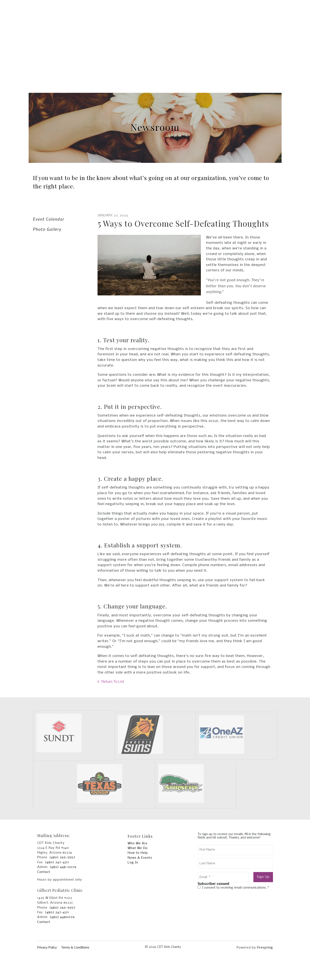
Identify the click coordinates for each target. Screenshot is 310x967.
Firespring (265, 947)
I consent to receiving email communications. (233, 887)
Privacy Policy (47, 947)
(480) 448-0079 (63, 867)
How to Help (138, 853)
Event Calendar (48, 219)
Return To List (112, 682)
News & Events (140, 858)
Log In (133, 862)
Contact (43, 872)
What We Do (138, 848)
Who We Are (137, 843)
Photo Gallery (47, 229)
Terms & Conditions (75, 947)
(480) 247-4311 (57, 862)
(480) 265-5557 (62, 857)
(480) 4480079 (62, 917)
